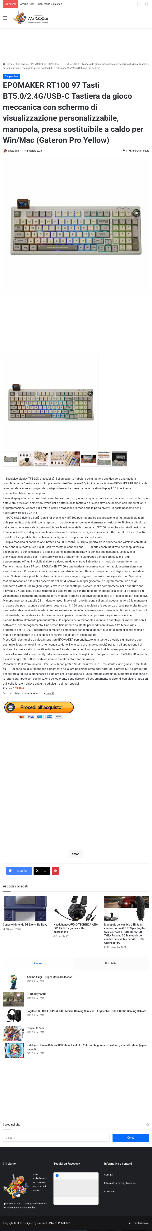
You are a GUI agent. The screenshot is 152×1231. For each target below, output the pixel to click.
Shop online (21, 64)
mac (76, 854)
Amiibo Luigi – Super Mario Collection (41, 3)
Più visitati (111, 964)
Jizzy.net (42, 1224)
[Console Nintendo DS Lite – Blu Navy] (25, 908)
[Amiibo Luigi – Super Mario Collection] (13, 983)
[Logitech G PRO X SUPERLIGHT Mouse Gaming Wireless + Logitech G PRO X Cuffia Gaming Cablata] (13, 1017)
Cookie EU (110, 1192)
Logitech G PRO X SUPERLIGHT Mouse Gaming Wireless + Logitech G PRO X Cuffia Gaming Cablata (86, 1012)
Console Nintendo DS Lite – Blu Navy (25, 925)
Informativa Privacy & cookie (120, 1184)
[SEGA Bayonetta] (13, 1000)
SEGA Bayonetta (36, 995)
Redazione (15, 150)
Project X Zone (35, 1029)
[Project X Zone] (13, 1034)
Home (7, 64)
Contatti (108, 1175)
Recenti (38, 964)
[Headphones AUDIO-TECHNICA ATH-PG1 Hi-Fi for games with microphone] (75, 908)
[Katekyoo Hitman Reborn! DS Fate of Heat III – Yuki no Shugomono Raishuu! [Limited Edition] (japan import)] (13, 1051)
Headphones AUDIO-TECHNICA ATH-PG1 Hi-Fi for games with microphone (75, 928)
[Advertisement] (76, 48)
